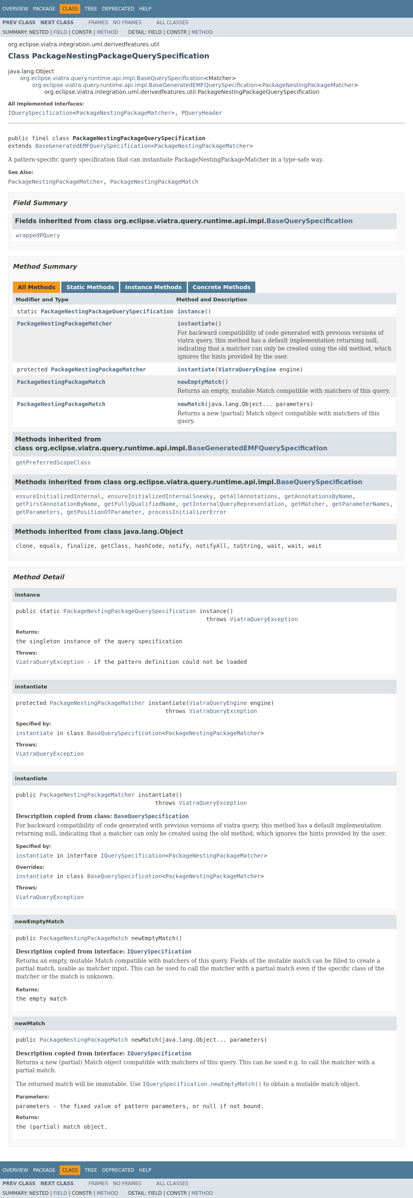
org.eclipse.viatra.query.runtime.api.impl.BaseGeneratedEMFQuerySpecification (145, 85)
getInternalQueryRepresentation (233, 504)
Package (44, 9)
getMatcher (308, 504)
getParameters (38, 512)
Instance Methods (153, 287)
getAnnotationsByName (318, 496)
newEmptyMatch (199, 382)
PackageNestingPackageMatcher (308, 85)
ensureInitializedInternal (58, 496)
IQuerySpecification (40, 113)
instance (190, 311)
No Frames (127, 22)
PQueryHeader (201, 113)
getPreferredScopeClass (53, 462)
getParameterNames (361, 504)
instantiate (196, 323)
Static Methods (90, 287)
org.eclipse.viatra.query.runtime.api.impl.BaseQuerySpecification (112, 78)
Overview (15, 9)
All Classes (172, 22)
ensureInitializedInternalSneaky (160, 496)
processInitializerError (187, 512)
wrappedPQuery (38, 235)
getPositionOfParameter (104, 512)
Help (145, 9)
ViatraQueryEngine (247, 369)
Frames (98, 22)
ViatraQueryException (264, 619)
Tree (91, 9)
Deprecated (118, 9)
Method (107, 32)
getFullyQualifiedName (139, 504)
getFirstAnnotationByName (56, 504)
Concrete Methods (222, 287)
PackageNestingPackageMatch (61, 382)
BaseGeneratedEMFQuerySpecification (93, 146)
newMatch (190, 404)
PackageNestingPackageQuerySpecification (107, 311)
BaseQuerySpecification (310, 221)
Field (60, 32)
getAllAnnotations (248, 496)
